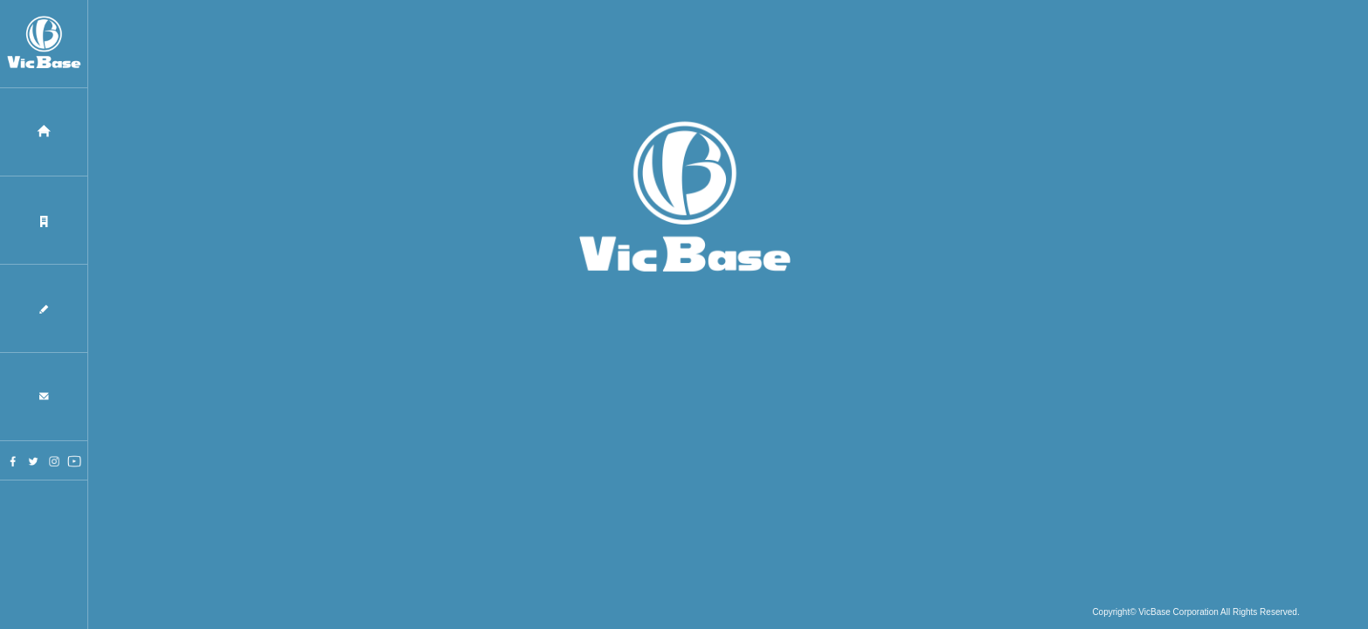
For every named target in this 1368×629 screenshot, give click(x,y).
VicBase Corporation (1178, 614)
